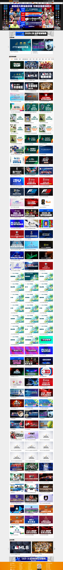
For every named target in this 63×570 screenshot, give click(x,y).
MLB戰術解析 (13, 414)
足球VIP (25, 3)
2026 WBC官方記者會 (29, 139)
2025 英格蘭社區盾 (43, 372)
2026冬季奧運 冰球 (14, 298)
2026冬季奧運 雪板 (28, 330)
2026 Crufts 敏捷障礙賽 (15, 118)
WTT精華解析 (13, 425)
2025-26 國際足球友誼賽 (29, 266)
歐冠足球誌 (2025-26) (29, 372)
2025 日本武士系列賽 (29, 478)
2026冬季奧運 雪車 (28, 287)
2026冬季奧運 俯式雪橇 (44, 319)
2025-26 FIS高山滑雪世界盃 (45, 446)
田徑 (52, 55)
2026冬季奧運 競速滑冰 (44, 330)
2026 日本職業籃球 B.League (16, 171)
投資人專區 (13, 559)
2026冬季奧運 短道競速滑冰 (30, 319)
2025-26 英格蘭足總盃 (29, 182)
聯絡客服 (29, 559)
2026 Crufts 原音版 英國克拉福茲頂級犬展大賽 (48, 108)
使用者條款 (20, 559)
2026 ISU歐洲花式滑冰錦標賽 (30, 245)
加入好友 (13, 563)
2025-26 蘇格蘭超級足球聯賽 (30, 224)
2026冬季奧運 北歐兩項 (15, 319)
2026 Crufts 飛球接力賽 (29, 118)
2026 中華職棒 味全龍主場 (44, 65)
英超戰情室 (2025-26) (29, 351)
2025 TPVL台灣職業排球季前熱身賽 (17, 435)
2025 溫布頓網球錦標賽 (29, 509)
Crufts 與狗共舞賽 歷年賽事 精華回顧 (17, 139)
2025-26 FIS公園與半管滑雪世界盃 (31, 446)
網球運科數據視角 (43, 425)
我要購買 (45, 3)
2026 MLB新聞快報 (43, 76)
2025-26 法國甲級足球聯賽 (44, 213)
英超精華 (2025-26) (43, 340)
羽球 (33, 55)
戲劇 (38, 3)
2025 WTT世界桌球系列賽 (44, 478)
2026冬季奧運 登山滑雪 (15, 287)
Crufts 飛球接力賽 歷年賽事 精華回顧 (31, 129)
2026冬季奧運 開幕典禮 (15, 277)
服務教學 (29, 560)
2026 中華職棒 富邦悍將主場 (30, 65)
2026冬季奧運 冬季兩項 (29, 298)
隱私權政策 (20, 560)
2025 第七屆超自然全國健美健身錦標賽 (32, 499)
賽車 (43, 55)
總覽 (12, 55)
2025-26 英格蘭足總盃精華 (44, 182)
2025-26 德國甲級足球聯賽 (30, 213)
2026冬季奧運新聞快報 (15, 340)
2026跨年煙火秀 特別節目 (15, 478)
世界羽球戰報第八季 (14, 404)
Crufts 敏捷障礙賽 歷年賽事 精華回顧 (46, 129)
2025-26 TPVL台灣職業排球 (30, 171)
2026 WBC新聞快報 (43, 139)
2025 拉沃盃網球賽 (14, 467)
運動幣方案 (50, 3)
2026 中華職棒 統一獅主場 (29, 546)
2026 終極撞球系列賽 (14, 65)
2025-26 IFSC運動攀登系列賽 (30, 488)
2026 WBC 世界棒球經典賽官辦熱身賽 (17, 150)
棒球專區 (21, 3)
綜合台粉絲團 (48, 560)
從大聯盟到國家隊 (43, 150)
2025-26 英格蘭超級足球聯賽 (16, 213)
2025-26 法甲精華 (14, 361)
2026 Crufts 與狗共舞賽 (44, 118)
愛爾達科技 (13, 557)
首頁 (11, 3)
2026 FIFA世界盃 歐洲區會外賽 (45, 224)
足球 (46, 55)
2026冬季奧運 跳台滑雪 (15, 330)
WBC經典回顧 (27, 150)
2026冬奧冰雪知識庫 (29, 340)
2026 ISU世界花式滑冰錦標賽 (16, 97)
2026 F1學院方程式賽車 (15, 203)
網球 (37, 55)
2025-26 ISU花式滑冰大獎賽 (16, 245)
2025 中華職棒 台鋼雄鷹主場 (30, 467)
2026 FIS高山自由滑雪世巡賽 (30, 435)
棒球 (20, 55)
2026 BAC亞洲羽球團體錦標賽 (45, 171)
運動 (35, 3)
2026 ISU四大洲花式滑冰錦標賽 (16, 182)
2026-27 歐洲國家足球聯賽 (15, 192)
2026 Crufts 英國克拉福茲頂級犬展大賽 (32, 108)
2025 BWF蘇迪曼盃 (28, 520)
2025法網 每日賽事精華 (15, 520)
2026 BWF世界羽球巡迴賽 (44, 97)
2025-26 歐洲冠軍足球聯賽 (15, 256)
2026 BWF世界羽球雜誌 (44, 393)
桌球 (40, 55)
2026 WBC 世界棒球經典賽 (15, 108)
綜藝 (41, 3)
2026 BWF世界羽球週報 (29, 203)
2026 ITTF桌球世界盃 (14, 47)
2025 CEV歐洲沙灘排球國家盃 (16, 509)
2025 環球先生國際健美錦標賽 (16, 499)
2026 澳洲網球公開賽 (29, 404)
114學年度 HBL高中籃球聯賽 (45, 488)
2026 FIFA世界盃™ (43, 203)
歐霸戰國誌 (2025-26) (14, 372)
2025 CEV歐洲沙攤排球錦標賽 (45, 499)
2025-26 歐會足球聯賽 (29, 256)
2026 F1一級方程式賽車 (29, 97)
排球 (49, 55)
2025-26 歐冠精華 (43, 361)
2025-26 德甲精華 (28, 361)
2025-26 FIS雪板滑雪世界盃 (45, 435)
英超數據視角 (27, 47)
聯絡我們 (47, 565)
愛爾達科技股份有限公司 (18, 565)
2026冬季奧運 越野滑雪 (44, 298)
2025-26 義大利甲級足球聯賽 (16, 224)
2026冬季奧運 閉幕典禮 (29, 277)
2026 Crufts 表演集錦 (14, 129)
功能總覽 (20, 561)
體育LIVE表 (30, 3)
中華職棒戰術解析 (28, 414)
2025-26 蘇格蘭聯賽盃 (44, 245)
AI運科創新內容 (25, 55)
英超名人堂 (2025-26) (14, 351)
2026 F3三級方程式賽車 (44, 192)
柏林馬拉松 (13, 488)
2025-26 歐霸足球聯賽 (44, 256)
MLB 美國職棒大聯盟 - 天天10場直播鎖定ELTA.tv (20, 29)
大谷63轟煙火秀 (42, 467)
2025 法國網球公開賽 (43, 509)
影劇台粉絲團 (48, 559)
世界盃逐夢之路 (42, 266)
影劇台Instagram (48, 562)
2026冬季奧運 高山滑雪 (44, 287)
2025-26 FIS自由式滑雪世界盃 (16, 446)
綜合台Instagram (48, 563)
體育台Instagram (48, 561)
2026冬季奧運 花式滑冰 (44, 277)
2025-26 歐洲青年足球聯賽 (15, 266)
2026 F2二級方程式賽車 (29, 192)
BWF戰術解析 (42, 47)
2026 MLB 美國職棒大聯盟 (30, 76)
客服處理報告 (30, 561)
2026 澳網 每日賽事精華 (44, 404)
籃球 (30, 55)
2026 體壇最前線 (28, 393)
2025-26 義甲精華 (43, 351)
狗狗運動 (16, 55)
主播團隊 (13, 561)
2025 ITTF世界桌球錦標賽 (44, 520)
